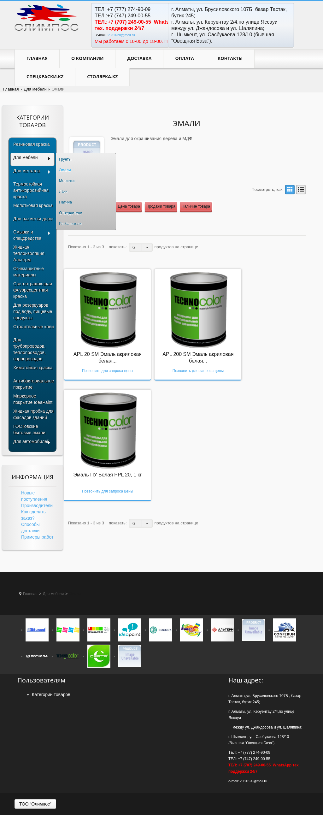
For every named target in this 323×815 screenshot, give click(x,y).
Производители (37, 505)
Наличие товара (196, 206)
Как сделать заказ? (33, 515)
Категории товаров (51, 694)
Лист (300, 189)
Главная (37, 58)
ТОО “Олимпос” (35, 803)
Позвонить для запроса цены (107, 371)
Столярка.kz (102, 77)
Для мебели (35, 89)
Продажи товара (160, 206)
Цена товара (129, 206)
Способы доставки (30, 527)
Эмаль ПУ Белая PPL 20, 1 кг (107, 474)
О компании (87, 58)
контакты (230, 58)
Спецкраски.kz (44, 77)
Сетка (289, 189)
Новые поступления (34, 496)
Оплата (184, 58)
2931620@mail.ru (121, 35)
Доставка (139, 58)
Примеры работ (37, 537)
